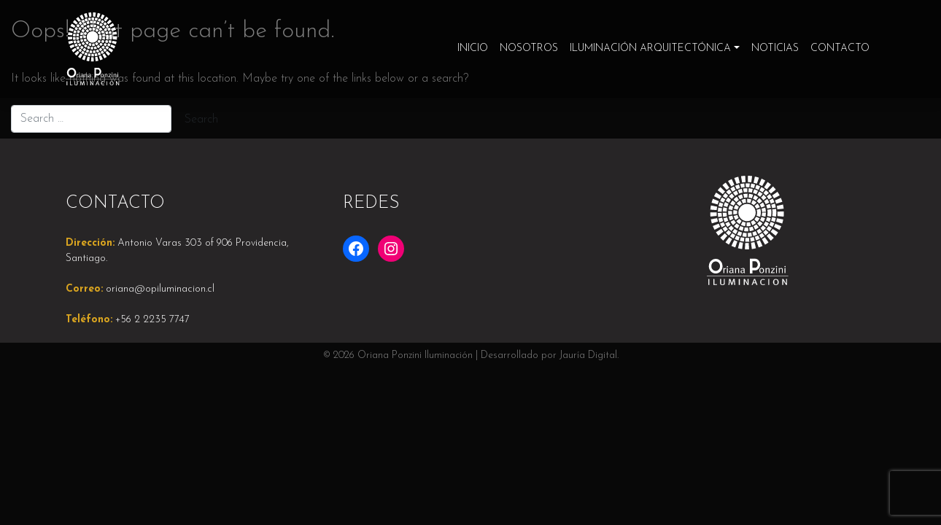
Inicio (472, 48)
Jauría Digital (588, 355)
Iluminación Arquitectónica (650, 48)
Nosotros (529, 48)
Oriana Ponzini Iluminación (415, 355)
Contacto (840, 48)
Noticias (775, 48)
